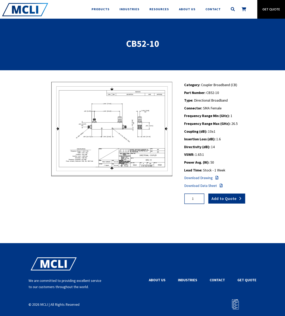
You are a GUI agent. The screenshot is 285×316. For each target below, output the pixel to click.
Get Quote (271, 9)
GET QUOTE (246, 280)
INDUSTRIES (187, 280)
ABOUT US (157, 280)
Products (100, 9)
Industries (129, 9)
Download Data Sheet (203, 185)
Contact (213, 9)
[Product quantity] (194, 199)
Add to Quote (224, 198)
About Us (187, 9)
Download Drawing (201, 177)
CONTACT (217, 280)
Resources (159, 9)
